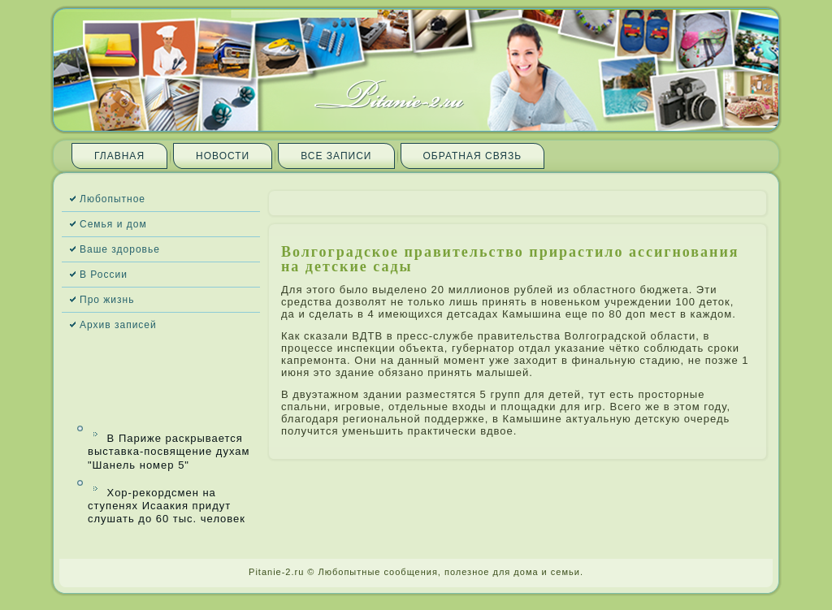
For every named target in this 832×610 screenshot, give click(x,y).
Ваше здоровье (120, 249)
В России (104, 274)
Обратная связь (472, 156)
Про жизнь (107, 299)
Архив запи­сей (118, 325)
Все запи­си (336, 156)
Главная (119, 156)
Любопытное (112, 199)
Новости (222, 156)
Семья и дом (113, 224)
